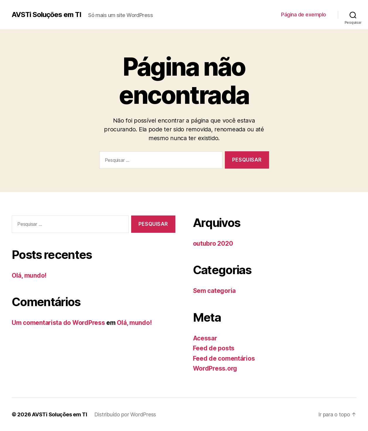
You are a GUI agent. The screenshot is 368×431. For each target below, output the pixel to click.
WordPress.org (215, 368)
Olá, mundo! (29, 275)
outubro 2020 (213, 243)
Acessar (205, 338)
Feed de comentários (224, 358)
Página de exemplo (303, 14)
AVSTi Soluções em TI (46, 14)
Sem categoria (214, 290)
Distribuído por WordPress (125, 414)
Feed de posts (214, 348)
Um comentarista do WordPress (58, 322)
